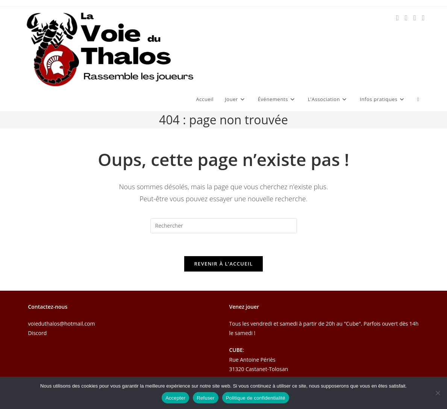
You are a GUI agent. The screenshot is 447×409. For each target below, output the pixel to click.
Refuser (205, 398)
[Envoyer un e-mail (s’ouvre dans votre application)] (415, 17)
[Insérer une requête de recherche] (223, 225)
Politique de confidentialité (255, 398)
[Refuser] (437, 393)
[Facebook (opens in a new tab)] (397, 17)
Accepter (175, 398)
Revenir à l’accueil (223, 263)
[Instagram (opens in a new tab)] (406, 17)
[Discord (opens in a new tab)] (423, 17)
